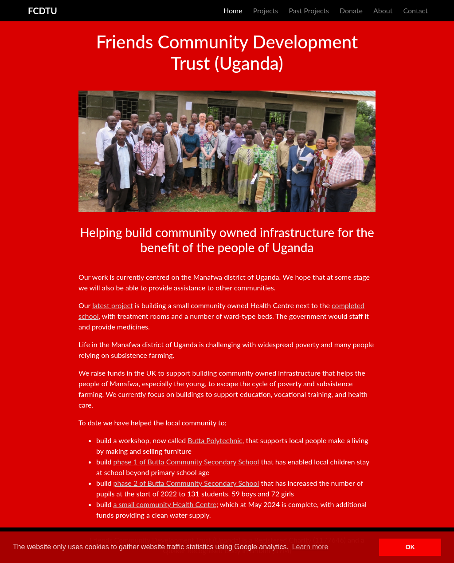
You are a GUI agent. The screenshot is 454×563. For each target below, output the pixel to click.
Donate (351, 10)
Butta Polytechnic (215, 440)
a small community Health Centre (165, 504)
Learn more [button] (310, 547)
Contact (415, 10)
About (383, 10)
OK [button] (410, 547)
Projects (265, 10)
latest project (112, 305)
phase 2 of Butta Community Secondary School (186, 483)
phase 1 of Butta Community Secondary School (186, 461)
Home (233, 10)
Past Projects (309, 10)
